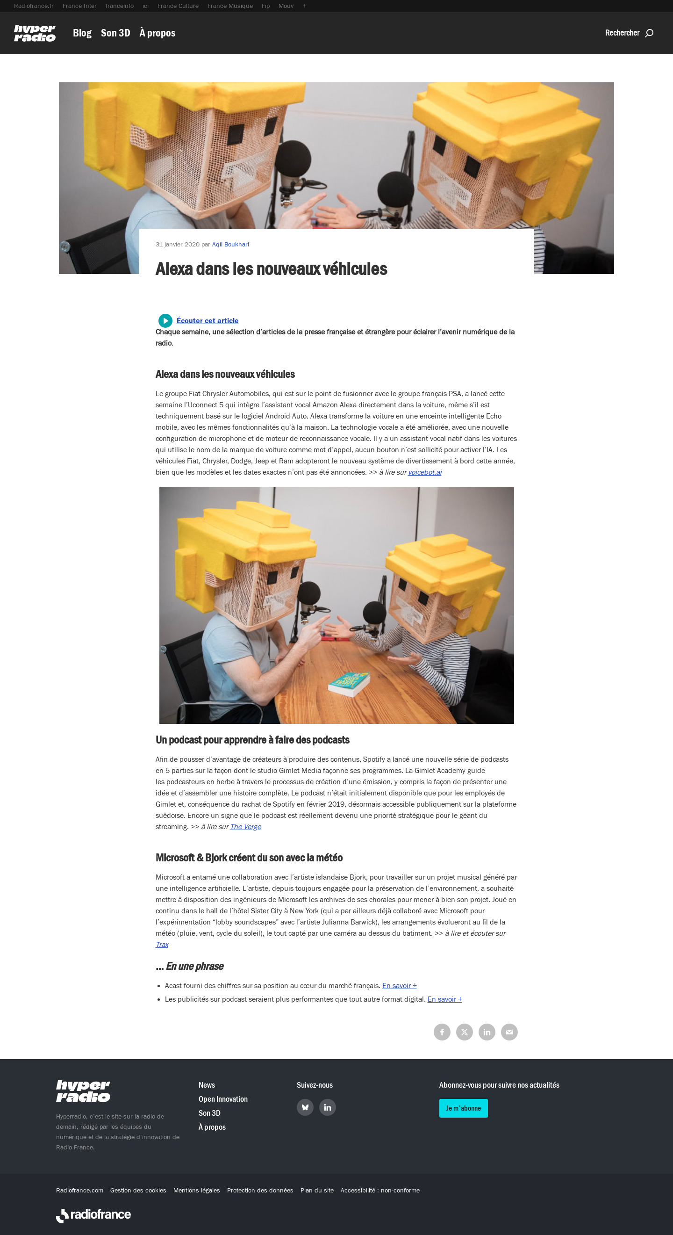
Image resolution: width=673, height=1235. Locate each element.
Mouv (286, 6)
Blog (82, 33)
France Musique (230, 6)
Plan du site (317, 1190)
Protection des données (260, 1190)
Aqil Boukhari (230, 244)
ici (146, 6)
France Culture (178, 6)
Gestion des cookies (138, 1190)
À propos (157, 33)
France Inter (80, 6)
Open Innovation (223, 1099)
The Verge (245, 827)
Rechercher (629, 33)
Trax (162, 944)
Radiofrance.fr (34, 6)
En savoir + (399, 986)
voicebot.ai (425, 472)
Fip (266, 6)
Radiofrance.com (79, 1190)
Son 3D (115, 33)
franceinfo (120, 6)
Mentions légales (196, 1190)
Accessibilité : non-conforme (380, 1190)
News (207, 1085)
